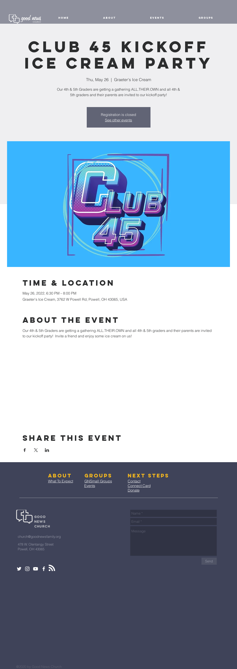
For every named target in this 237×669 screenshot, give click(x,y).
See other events (118, 120)
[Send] (209, 561)
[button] (109, 17)
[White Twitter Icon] (19, 569)
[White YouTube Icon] (35, 569)
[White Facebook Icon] (44, 569)
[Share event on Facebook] (25, 450)
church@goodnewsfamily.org (39, 536)
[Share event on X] (36, 450)
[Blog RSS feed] (52, 568)
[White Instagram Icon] (27, 569)
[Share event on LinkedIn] (47, 450)
